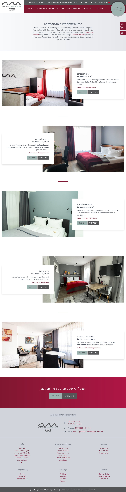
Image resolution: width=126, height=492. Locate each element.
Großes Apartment (63, 457)
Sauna (22, 473)
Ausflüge (88, 8)
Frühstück (104, 448)
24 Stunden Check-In (22, 452)
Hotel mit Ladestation (22, 455)
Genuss (60, 8)
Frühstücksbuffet (78, 35)
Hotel (31, 8)
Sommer (63, 476)
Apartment (63, 455)
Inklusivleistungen (22, 450)
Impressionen (22, 459)
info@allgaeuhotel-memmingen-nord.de (88, 431)
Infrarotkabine (22, 478)
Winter (63, 480)
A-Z (22, 462)
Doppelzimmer (63, 450)
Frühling (63, 473)
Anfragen (93, 92)
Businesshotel (104, 473)
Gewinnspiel (90, 489)
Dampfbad (22, 476)
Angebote (63, 459)
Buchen (82, 92)
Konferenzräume (104, 476)
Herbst (63, 478)
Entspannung (74, 8)
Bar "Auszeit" (104, 450)
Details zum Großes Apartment (88, 348)
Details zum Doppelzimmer (39, 153)
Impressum (65, 489)
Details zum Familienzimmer (87, 218)
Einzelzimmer (63, 448)
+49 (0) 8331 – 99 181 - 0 (82, 427)
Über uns (22, 448)
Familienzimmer (63, 452)
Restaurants (103, 452)
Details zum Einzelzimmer (86, 87)
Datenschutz (77, 489)
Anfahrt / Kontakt (22, 457)
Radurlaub (104, 478)
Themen (99, 8)
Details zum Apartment (40, 282)
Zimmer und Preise (45, 8)
